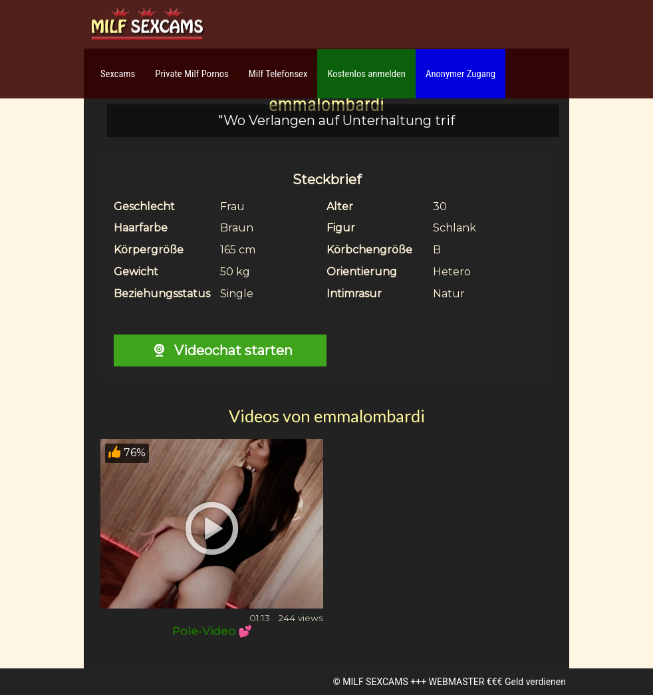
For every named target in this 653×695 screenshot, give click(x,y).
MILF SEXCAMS (375, 681)
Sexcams (117, 74)
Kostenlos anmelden (366, 74)
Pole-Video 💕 (212, 631)
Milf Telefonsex (278, 74)
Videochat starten (220, 350)
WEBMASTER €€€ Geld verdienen (497, 681)
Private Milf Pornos (192, 74)
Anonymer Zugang (460, 74)
